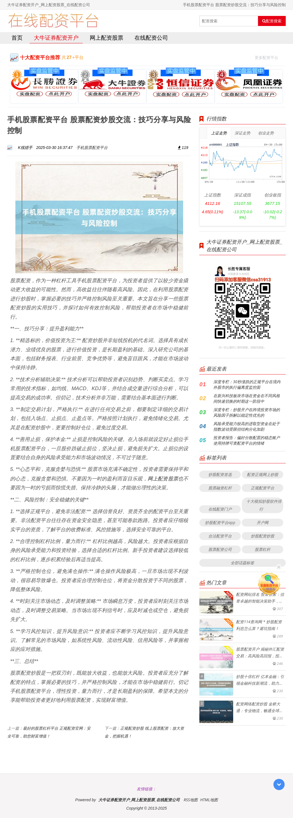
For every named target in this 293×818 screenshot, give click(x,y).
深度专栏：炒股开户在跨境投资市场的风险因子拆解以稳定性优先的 (246, 412)
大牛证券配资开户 (56, 37)
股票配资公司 (220, 549)
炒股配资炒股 (262, 536)
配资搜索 (272, 21)
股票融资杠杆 (220, 487)
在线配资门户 (220, 509)
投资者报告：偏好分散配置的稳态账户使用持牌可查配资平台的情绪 (246, 440)
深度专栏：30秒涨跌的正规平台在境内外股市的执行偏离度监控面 (246, 384)
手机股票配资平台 (92, 147)
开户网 (262, 522)
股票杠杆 (262, 549)
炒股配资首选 (220, 474)
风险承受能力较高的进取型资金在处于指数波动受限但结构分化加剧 (246, 426)
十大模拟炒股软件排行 (264, 505)
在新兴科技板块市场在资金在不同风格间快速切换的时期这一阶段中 (246, 398)
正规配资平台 (262, 487)
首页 (17, 37)
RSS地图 (191, 799)
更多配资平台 (269, 57)
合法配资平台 (220, 536)
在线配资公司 (151, 37)
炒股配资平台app (220, 522)
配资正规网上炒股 (262, 474)
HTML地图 (209, 799)
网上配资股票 (106, 37)
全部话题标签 (242, 562)
